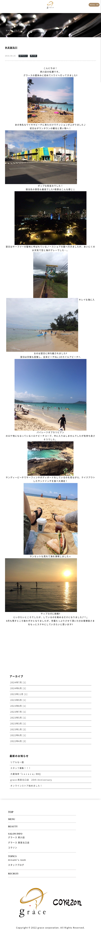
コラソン (12, 848)
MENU (94, 4)
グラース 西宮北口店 (18, 843)
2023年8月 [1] (18, 706)
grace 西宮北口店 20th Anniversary (31, 780)
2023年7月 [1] (18, 712)
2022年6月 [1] (18, 735)
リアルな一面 (17, 762)
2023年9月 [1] (18, 700)
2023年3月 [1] (18, 724)
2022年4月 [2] (18, 741)
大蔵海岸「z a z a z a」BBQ (25, 774)
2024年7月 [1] (18, 682)
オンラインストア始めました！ (26, 786)
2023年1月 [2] (18, 729)
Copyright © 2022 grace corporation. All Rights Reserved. (50, 928)
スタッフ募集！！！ (20, 768)
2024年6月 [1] (18, 688)
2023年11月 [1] (19, 694)
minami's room (17, 860)
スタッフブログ (16, 865)
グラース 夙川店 (16, 837)
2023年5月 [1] (18, 718)
